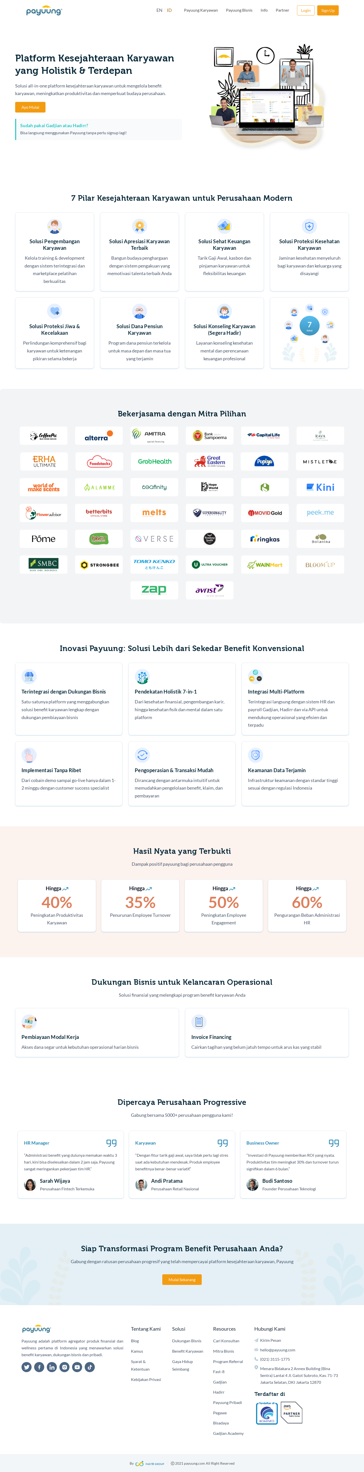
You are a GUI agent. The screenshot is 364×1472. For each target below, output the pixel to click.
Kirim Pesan (270, 1340)
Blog (135, 1340)
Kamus (137, 1351)
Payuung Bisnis (239, 10)
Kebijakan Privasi (146, 1379)
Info (264, 10)
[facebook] (39, 1367)
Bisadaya (221, 1422)
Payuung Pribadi (227, 1402)
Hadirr (218, 1392)
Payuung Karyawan (201, 10)
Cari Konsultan (226, 1340)
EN (159, 10)
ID (169, 10)
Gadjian (220, 1381)
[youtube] (77, 1367)
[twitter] (26, 1367)
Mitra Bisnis (223, 1351)
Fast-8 (218, 1371)
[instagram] (64, 1367)
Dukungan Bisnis (186, 1340)
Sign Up (328, 10)
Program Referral (228, 1361)
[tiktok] (90, 1367)
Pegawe (220, 1412)
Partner (282, 10)
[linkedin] (52, 1367)
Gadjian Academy (228, 1433)
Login (306, 10)
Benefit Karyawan (187, 1351)
